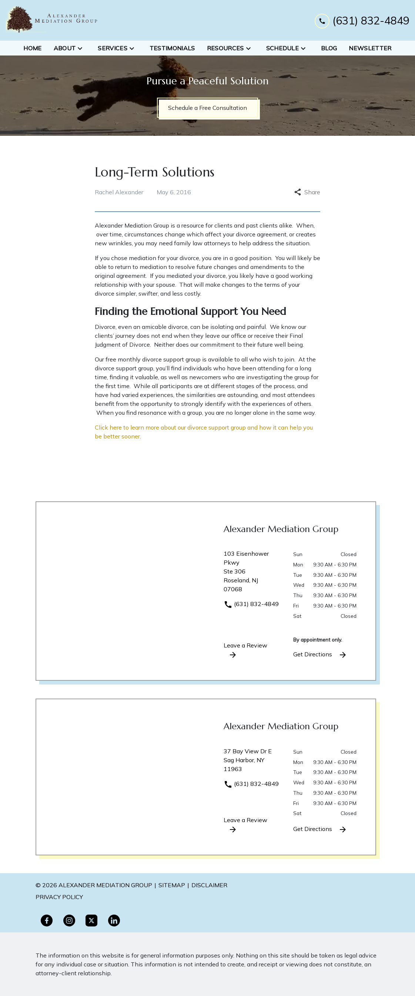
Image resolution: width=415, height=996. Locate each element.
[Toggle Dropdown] (82, 48)
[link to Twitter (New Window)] (91, 920)
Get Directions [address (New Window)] (320, 654)
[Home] (32, 48)
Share (307, 192)
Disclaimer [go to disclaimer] (209, 885)
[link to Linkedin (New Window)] (114, 920)
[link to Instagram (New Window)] (69, 920)
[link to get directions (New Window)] (253, 574)
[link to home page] (52, 20)
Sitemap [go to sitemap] (171, 885)
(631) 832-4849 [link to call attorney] (251, 604)
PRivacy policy (59, 897)
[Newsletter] (370, 48)
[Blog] (329, 48)
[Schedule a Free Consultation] (207, 107)
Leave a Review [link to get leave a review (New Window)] (245, 650)
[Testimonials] (172, 48)
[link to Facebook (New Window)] (47, 920)
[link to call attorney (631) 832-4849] (362, 20)
